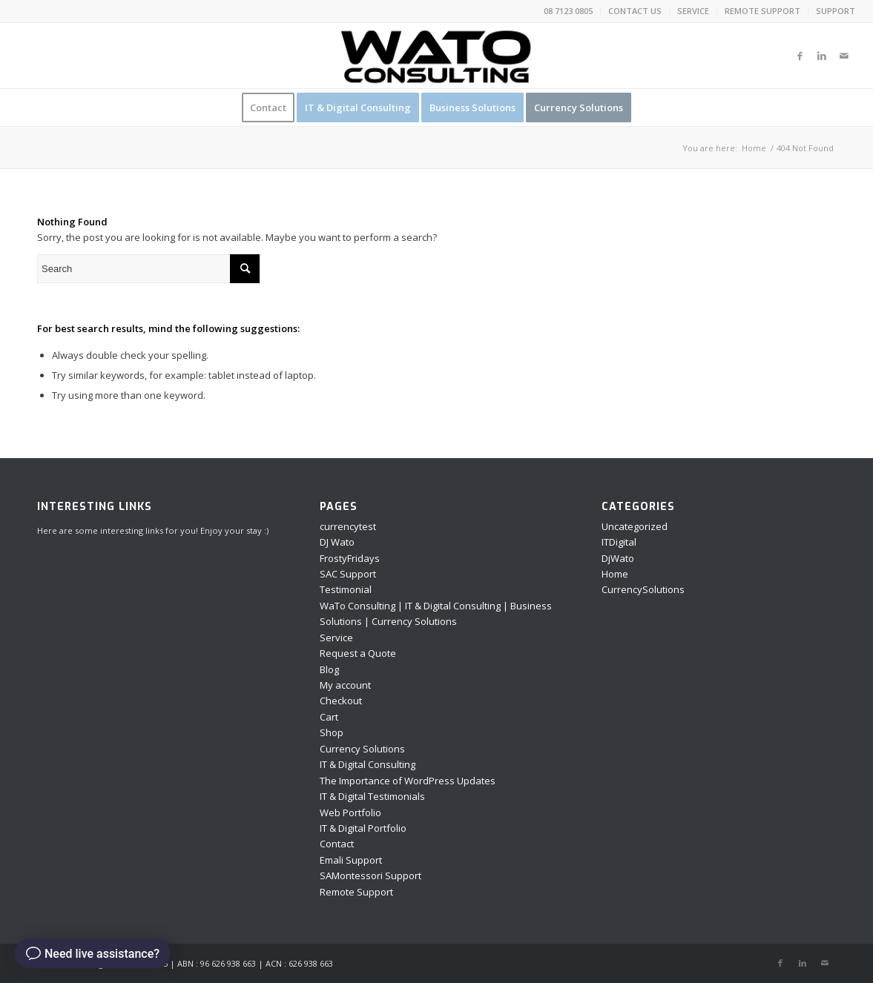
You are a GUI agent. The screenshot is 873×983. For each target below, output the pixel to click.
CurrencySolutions (643, 589)
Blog (329, 669)
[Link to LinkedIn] (822, 55)
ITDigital (619, 542)
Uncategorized (635, 526)
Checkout (341, 700)
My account (345, 685)
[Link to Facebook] (799, 55)
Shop (331, 732)
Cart (329, 717)
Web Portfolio (350, 812)
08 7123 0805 (568, 10)
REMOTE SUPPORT (762, 10)
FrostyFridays (350, 558)
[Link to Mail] (844, 55)
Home (615, 573)
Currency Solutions (362, 748)
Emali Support (351, 860)
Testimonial (346, 589)
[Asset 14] (436, 55)
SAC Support (348, 573)
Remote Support (356, 891)
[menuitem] (568, 11)
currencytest (348, 526)
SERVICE (693, 10)
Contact (337, 843)
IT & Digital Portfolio (363, 828)
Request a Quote (358, 653)
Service (336, 637)
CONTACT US (635, 10)
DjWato (618, 558)
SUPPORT (835, 10)
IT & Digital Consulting (367, 764)
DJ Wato (337, 542)
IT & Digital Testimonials (372, 796)
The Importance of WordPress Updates (407, 780)
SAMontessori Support (370, 875)
